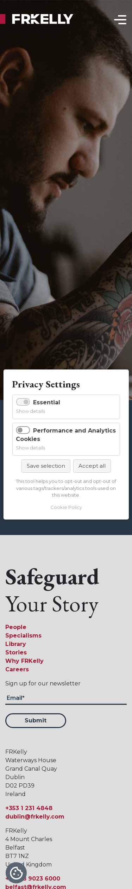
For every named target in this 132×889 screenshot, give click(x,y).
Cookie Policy (66, 507)
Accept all (92, 465)
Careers (17, 669)
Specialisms (23, 635)
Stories (16, 652)
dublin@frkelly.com (34, 816)
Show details (30, 411)
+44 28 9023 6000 (32, 878)
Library (15, 644)
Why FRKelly (24, 661)
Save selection (46, 465)
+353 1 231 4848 (28, 808)
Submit (35, 720)
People (15, 627)
